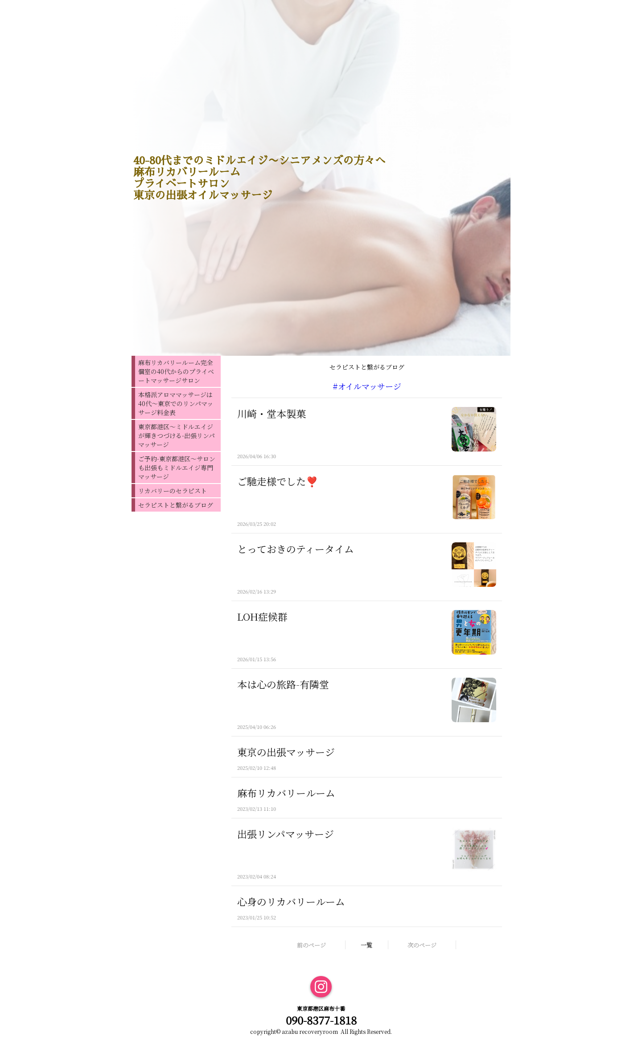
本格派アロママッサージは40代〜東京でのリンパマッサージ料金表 (175, 403)
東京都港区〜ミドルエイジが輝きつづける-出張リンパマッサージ (176, 435)
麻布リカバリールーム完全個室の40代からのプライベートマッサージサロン (176, 371)
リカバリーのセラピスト (172, 490)
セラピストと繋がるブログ (175, 504)
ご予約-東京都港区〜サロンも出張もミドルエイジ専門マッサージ (176, 467)
